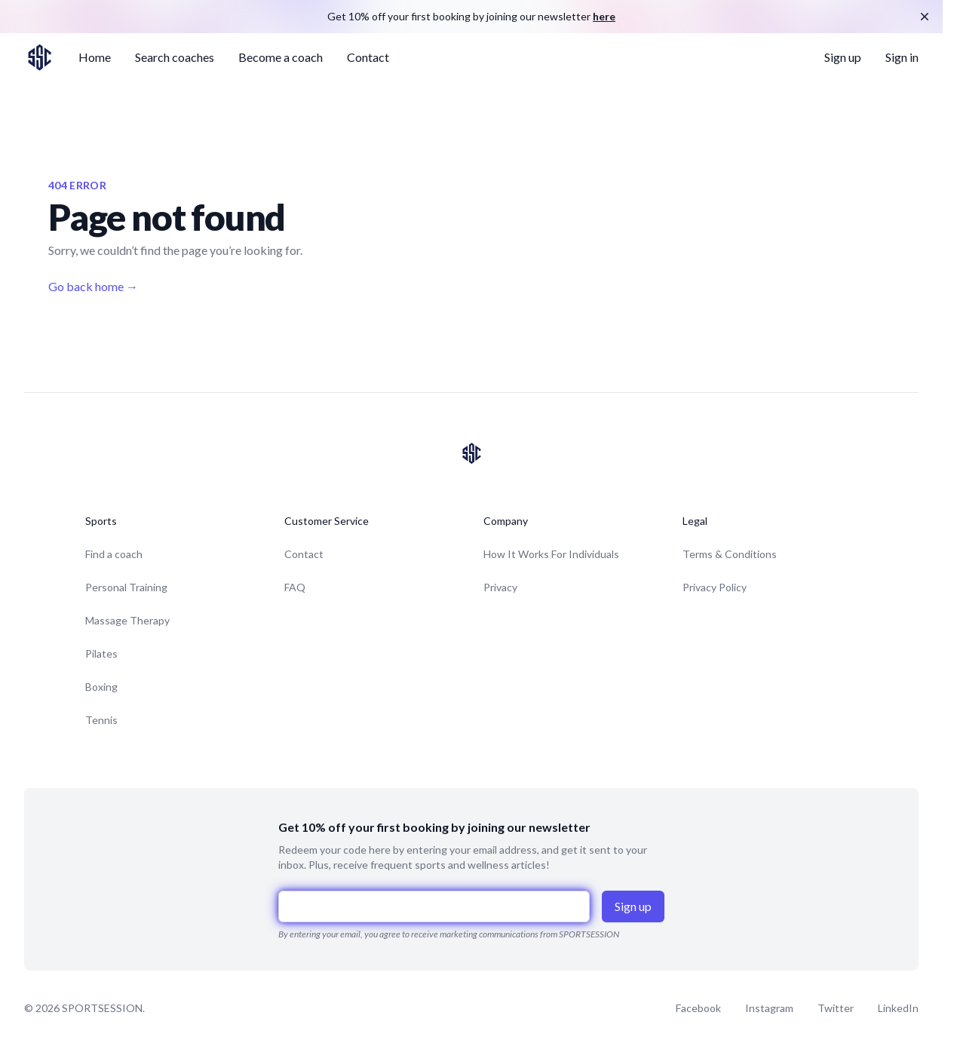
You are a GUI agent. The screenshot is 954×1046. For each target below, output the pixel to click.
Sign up (842, 57)
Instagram (769, 1008)
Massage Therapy (127, 620)
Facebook (698, 1008)
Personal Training (126, 587)
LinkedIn (898, 1008)
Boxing (101, 686)
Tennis (101, 719)
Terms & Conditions (730, 554)
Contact (368, 57)
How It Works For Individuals (551, 554)
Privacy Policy (715, 587)
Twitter (835, 1008)
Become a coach (280, 57)
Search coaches (174, 57)
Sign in (902, 57)
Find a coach (114, 554)
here (604, 16)
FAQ (294, 587)
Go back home (93, 286)
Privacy (500, 587)
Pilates (101, 653)
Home (94, 57)
